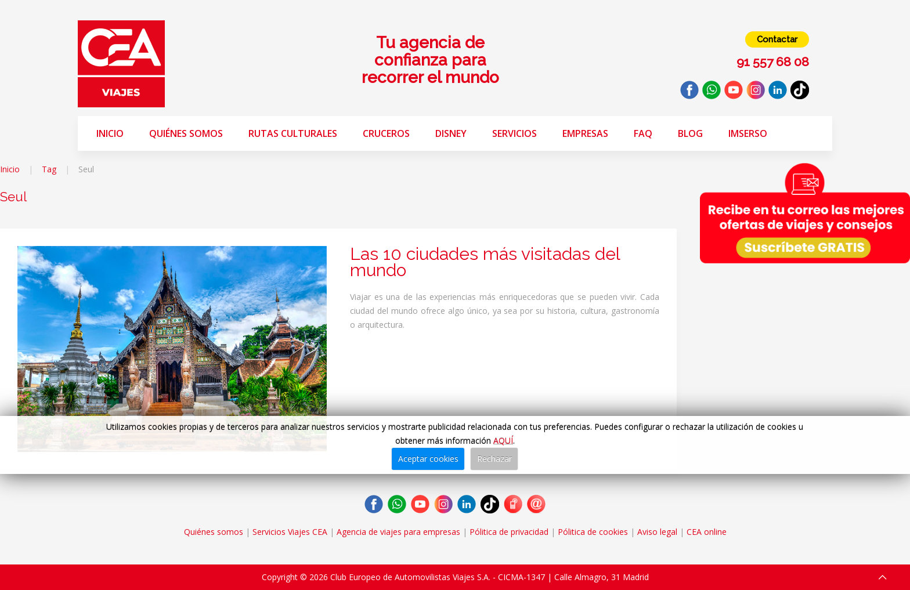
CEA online (707, 531)
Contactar (777, 39)
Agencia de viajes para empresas (398, 531)
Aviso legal (657, 531)
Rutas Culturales (292, 133)
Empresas (585, 133)
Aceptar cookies (428, 458)
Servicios (514, 133)
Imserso (747, 133)
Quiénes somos (186, 133)
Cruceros (386, 133)
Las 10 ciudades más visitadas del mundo (485, 262)
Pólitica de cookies (593, 531)
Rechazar (494, 458)
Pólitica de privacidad (509, 531)
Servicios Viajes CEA (289, 531)
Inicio (110, 133)
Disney (451, 133)
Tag (49, 169)
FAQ (643, 133)
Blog (690, 133)
